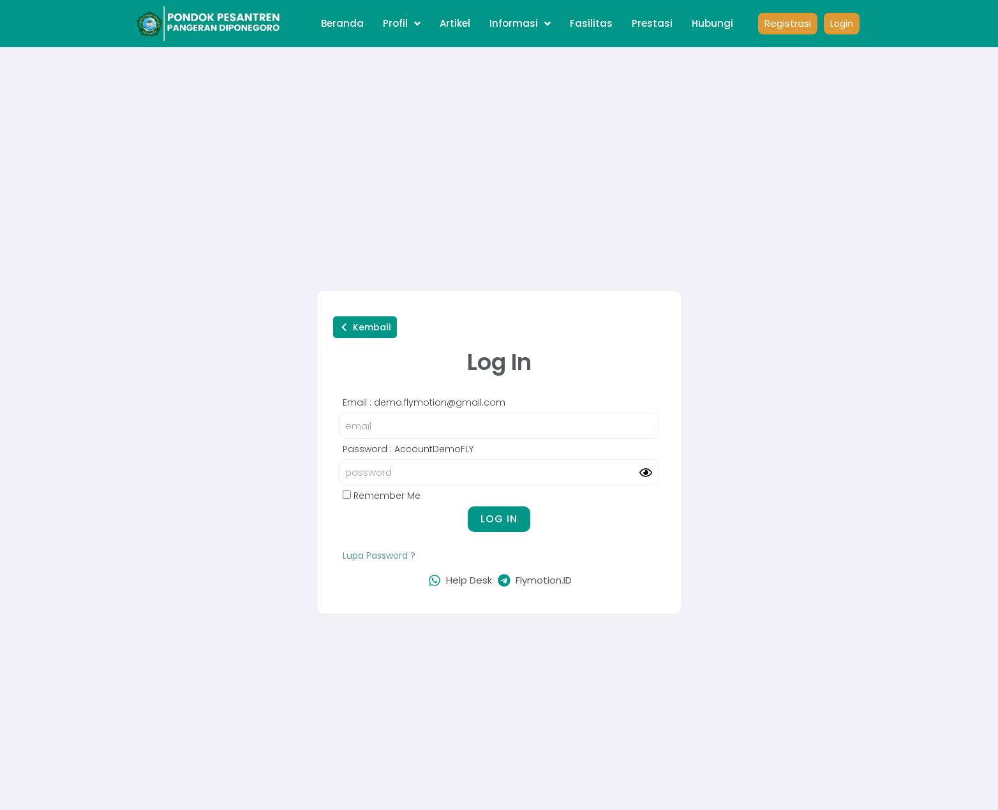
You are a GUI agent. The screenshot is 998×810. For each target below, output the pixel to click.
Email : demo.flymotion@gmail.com (424, 402)
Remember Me (382, 495)
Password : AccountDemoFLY (408, 449)
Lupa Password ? (379, 555)
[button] (365, 327)
